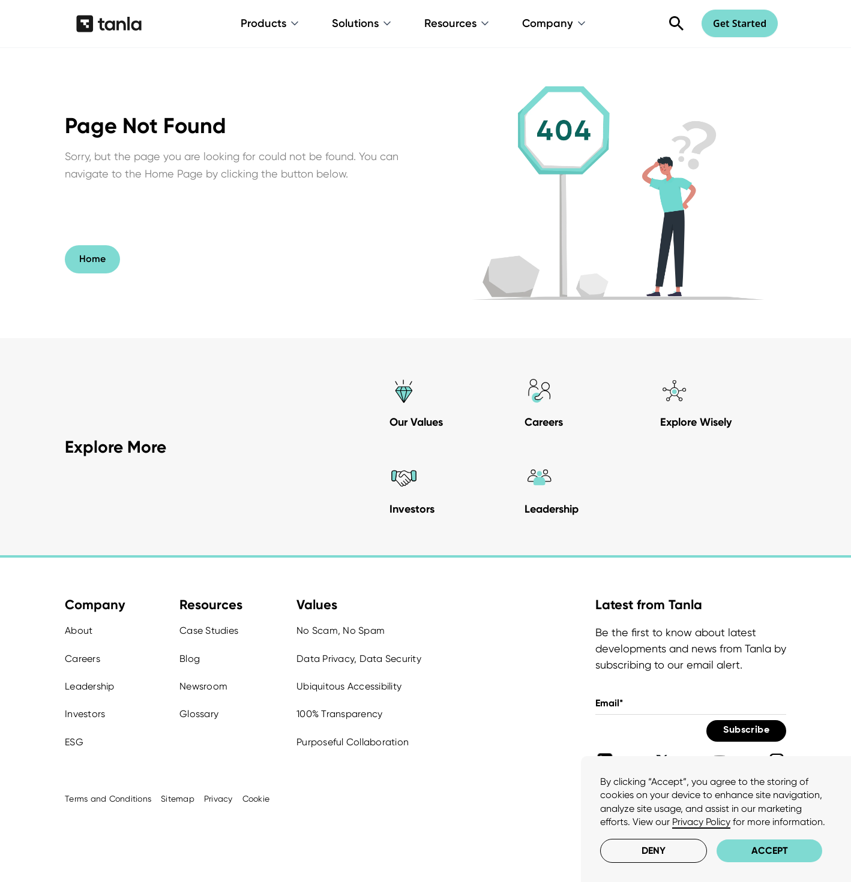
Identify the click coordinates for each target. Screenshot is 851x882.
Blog (189, 658)
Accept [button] (769, 850)
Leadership (90, 686)
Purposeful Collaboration (352, 742)
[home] (109, 23)
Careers (82, 658)
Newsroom (203, 686)
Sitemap (177, 798)
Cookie (256, 798)
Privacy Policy (701, 821)
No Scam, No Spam (340, 630)
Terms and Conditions (108, 798)
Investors (85, 714)
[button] (270, 23)
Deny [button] (654, 850)
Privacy (218, 798)
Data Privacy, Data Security (358, 658)
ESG (74, 742)
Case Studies (208, 630)
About (78, 630)
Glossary (198, 714)
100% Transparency (339, 714)
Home (92, 258)
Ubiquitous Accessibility (348, 686)
